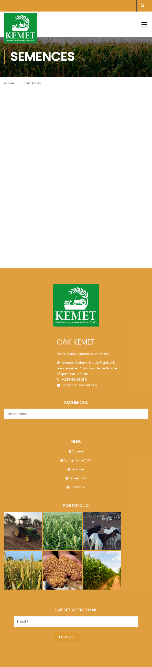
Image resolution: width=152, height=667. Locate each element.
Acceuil (76, 451)
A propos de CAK (76, 460)
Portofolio (76, 487)
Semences (76, 478)
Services (76, 469)
